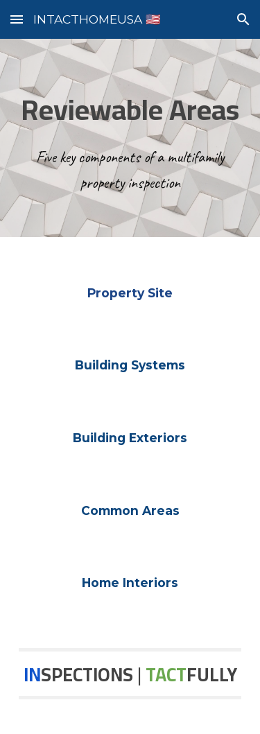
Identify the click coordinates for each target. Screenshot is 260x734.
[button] (16, 19)
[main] (130, 138)
